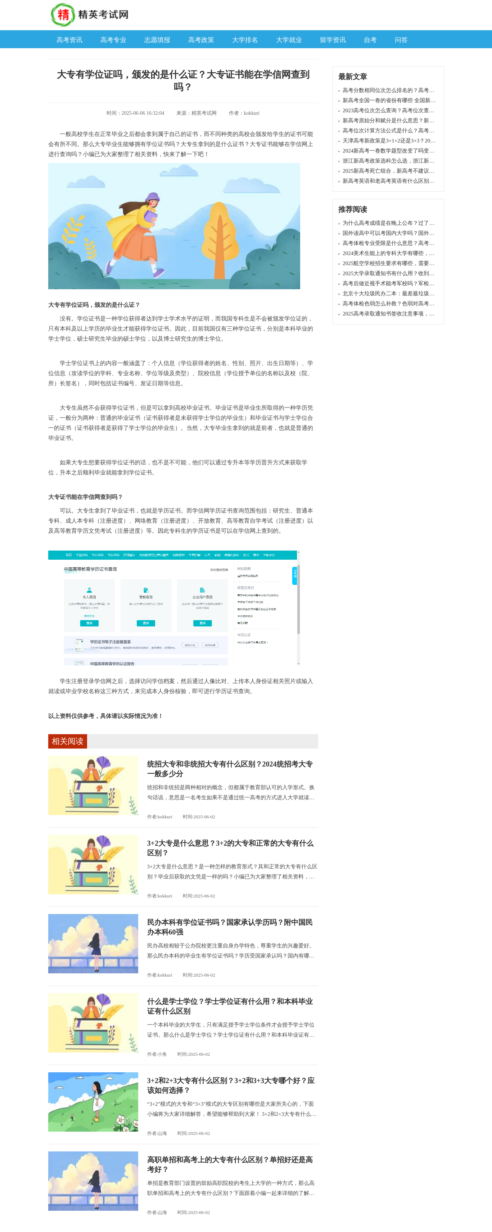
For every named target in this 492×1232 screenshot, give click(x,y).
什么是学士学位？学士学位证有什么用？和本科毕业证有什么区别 (230, 1006)
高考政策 (201, 40)
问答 (401, 40)
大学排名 (245, 40)
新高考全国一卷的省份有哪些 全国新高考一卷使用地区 (408, 100)
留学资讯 (333, 40)
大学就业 (289, 40)
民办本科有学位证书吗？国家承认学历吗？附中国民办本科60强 (230, 927)
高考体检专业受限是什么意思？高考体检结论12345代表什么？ (417, 243)
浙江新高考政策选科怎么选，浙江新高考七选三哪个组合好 (413, 161)
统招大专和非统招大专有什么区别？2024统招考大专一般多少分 (230, 769)
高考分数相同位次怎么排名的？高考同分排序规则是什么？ (413, 90)
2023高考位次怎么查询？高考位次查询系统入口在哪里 (407, 110)
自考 (370, 40)
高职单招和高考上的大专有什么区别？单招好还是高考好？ (230, 1164)
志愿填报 (157, 40)
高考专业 (113, 40)
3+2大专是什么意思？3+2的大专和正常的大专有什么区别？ (230, 848)
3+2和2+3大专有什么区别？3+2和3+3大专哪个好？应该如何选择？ (231, 1085)
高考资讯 (69, 40)
